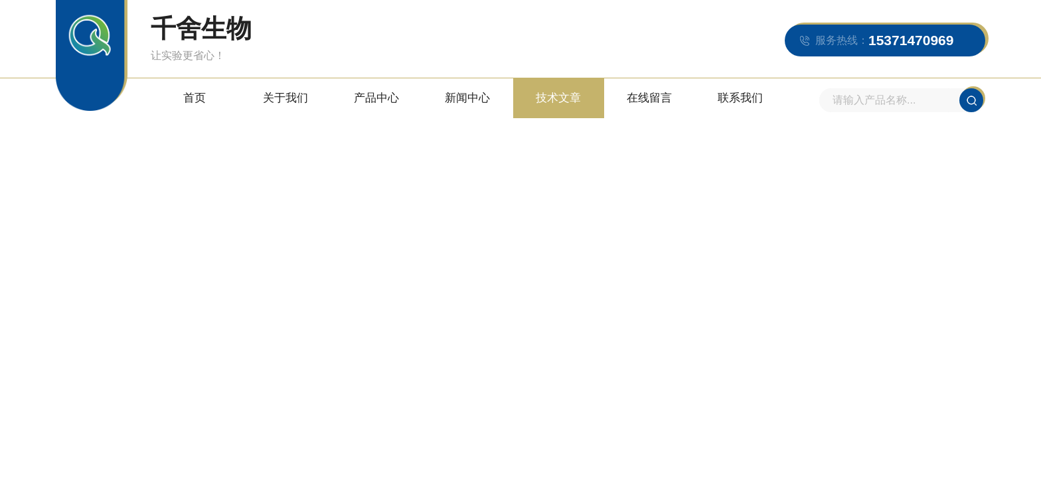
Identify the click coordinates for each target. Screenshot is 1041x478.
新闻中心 (467, 98)
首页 (194, 98)
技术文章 (558, 98)
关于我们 (285, 98)
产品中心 (376, 98)
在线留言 (649, 98)
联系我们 (740, 98)
